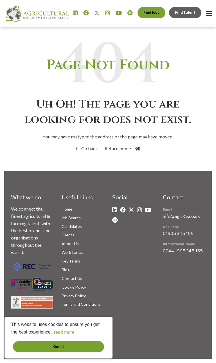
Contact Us (72, 278)
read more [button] (64, 332)
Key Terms (71, 261)
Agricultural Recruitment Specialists (36, 14)
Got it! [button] (58, 346)
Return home (118, 148)
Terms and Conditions (81, 304)
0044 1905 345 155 (183, 250)
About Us (70, 243)
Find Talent (185, 12)
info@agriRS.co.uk (181, 216)
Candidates (72, 226)
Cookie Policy (74, 287)
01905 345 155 (178, 233)
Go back (89, 148)
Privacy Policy (74, 295)
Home (67, 209)
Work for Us (72, 252)
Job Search (71, 217)
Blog (65, 269)
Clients (68, 234)
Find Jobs (151, 12)
